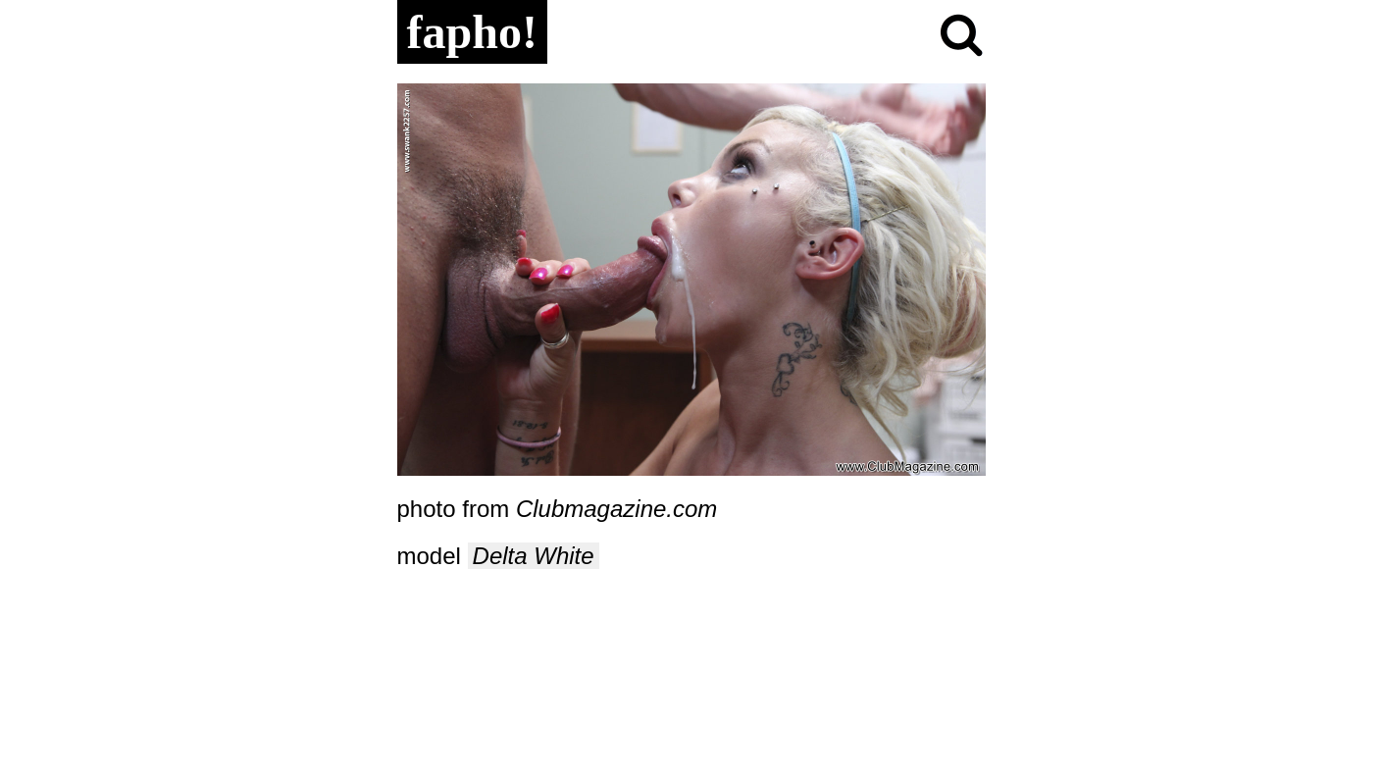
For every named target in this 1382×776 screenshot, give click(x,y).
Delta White (533, 556)
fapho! (472, 32)
